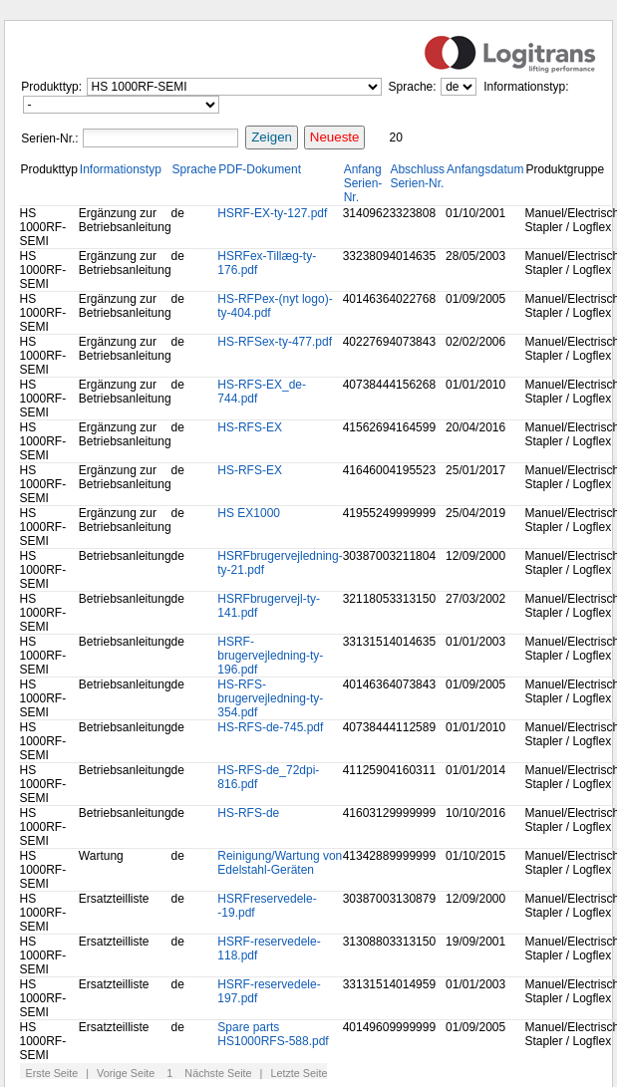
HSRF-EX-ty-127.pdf (272, 213)
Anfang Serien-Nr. (363, 183)
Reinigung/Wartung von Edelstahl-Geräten (279, 863)
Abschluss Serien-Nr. (417, 176)
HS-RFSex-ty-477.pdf (274, 342)
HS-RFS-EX (249, 427)
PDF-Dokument (259, 169)
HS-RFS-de (248, 813)
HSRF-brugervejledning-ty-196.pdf (270, 656)
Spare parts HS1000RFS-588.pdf (272, 1034)
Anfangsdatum (485, 169)
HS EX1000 (248, 513)
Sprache (194, 169)
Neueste (335, 137)
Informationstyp (120, 169)
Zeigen (271, 137)
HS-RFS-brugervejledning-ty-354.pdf (270, 698)
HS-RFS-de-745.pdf (270, 727)
